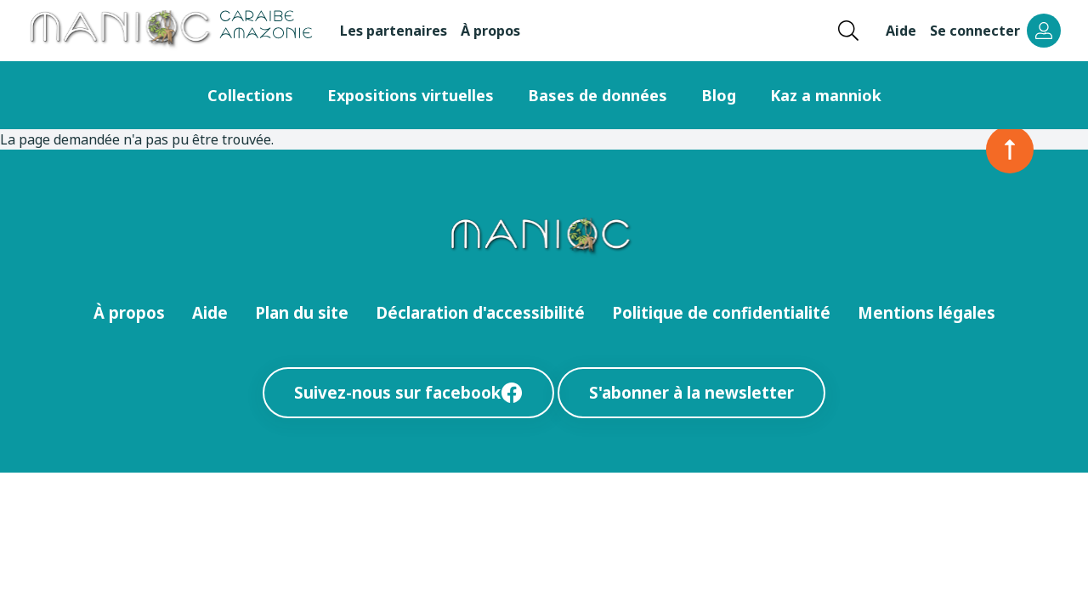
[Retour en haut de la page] (1010, 149)
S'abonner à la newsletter (691, 392)
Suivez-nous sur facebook (408, 392)
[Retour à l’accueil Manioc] (170, 30)
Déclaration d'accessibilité (480, 312)
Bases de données (597, 95)
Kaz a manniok (825, 95)
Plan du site (301, 312)
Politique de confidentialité (721, 312)
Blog (718, 95)
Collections (250, 95)
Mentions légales (926, 312)
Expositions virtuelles (410, 95)
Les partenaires (393, 30)
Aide (901, 30)
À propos (490, 30)
